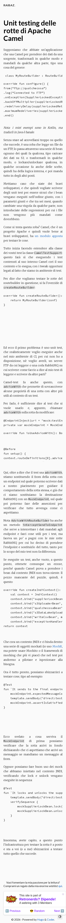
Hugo (40, 919)
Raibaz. (9, 5)
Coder (50, 919)
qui (60, 886)
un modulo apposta (49, 236)
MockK (57, 646)
